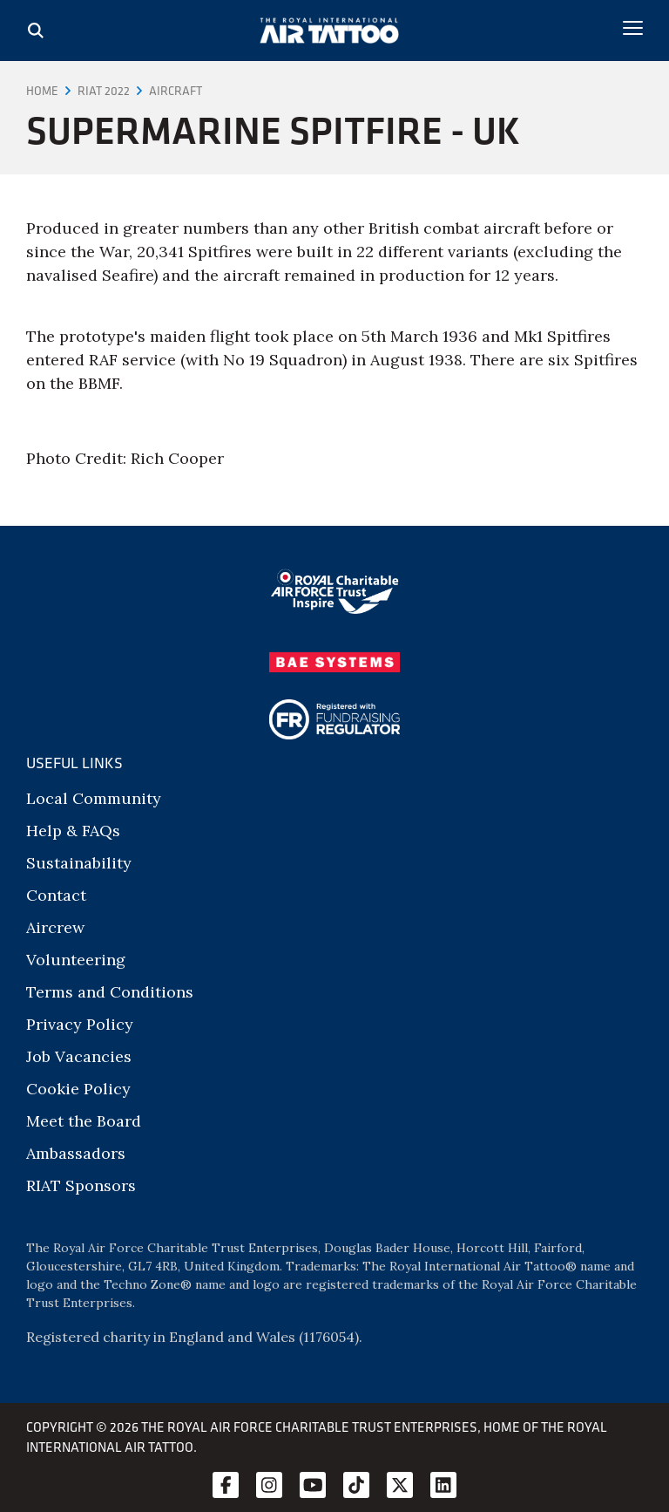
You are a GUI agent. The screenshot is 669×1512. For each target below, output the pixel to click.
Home (42, 90)
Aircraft (175, 90)
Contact (56, 895)
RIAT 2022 (104, 90)
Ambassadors (75, 1153)
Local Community (93, 798)
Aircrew (55, 927)
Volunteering (75, 960)
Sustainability (79, 863)
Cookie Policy (78, 1089)
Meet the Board (83, 1121)
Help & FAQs (73, 831)
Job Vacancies (79, 1056)
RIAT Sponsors (81, 1185)
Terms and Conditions (109, 992)
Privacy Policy (79, 1024)
